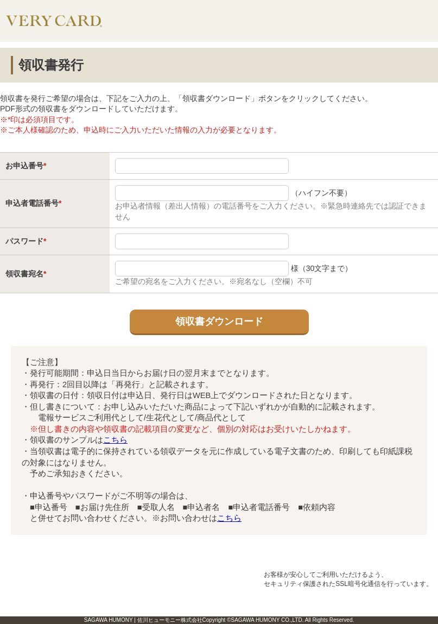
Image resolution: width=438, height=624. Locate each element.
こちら (115, 440)
